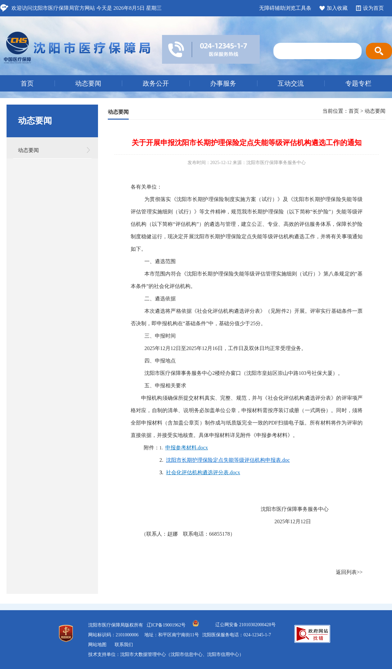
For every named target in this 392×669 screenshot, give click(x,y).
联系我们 (124, 644)
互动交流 (291, 83)
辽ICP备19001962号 (166, 625)
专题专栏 (358, 83)
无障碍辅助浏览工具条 (285, 8)
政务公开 (156, 83)
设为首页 (373, 8)
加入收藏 (337, 8)
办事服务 (223, 83)
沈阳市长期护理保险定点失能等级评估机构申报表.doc (228, 460)
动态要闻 (88, 83)
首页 (27, 83)
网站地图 (97, 644)
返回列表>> (349, 572)
